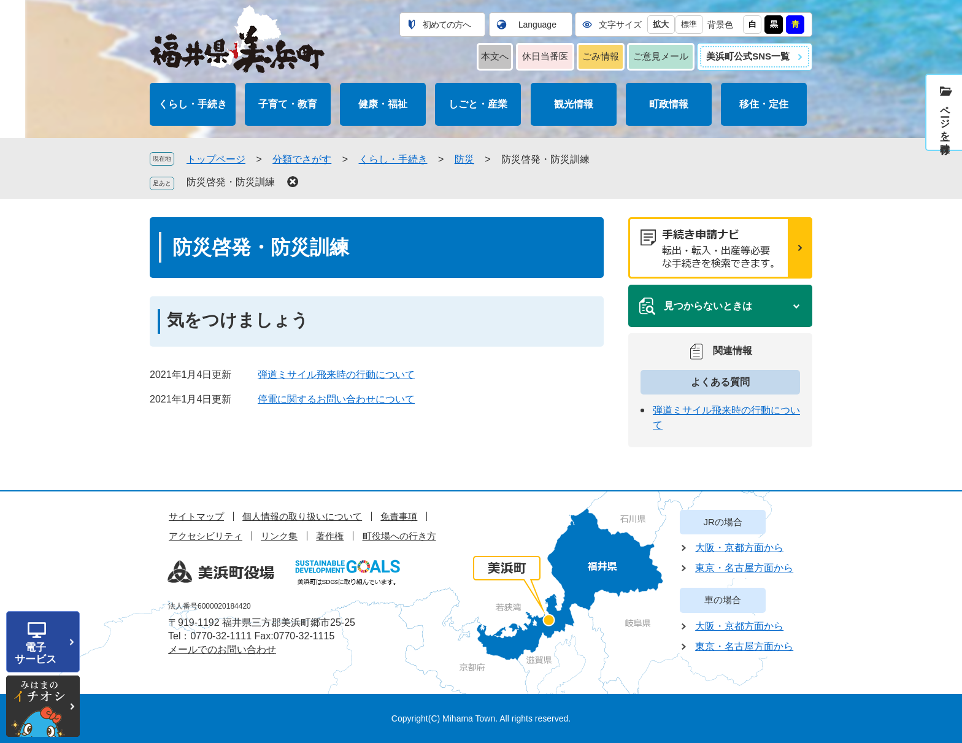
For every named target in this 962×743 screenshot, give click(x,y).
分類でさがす (301, 159)
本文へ (495, 56)
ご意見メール (660, 56)
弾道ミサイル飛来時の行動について (336, 374)
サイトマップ (196, 516)
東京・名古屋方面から (744, 568)
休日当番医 (545, 56)
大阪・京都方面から (739, 547)
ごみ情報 (600, 56)
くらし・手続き (192, 104)
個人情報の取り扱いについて (302, 516)
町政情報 (668, 104)
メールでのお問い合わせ (222, 649)
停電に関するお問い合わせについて (336, 399)
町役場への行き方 (399, 536)
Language (537, 24)
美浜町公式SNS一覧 (748, 56)
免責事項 (398, 516)
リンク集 (279, 536)
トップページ (216, 159)
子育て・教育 (287, 104)
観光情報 (573, 104)
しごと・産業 (477, 104)
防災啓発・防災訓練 (231, 182)
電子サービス (35, 653)
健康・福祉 (382, 104)
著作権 (330, 536)
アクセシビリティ (205, 536)
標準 (689, 24)
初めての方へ (447, 24)
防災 (464, 159)
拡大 (661, 24)
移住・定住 (763, 104)
